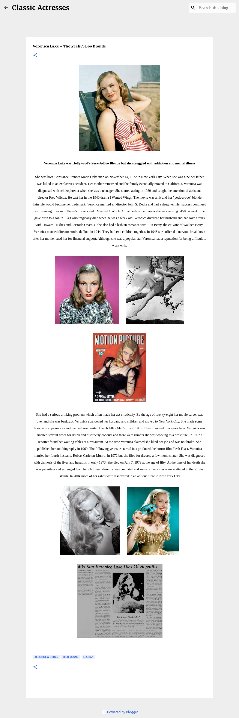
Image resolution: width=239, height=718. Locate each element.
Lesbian (88, 657)
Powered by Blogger (119, 712)
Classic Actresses (40, 7)
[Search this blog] (213, 8)
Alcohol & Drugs (46, 657)
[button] (35, 55)
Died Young (70, 657)
